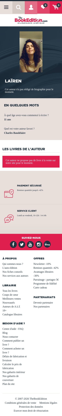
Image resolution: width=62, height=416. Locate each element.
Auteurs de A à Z (11, 306)
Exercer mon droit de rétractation (31, 410)
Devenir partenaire (43, 302)
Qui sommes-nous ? (12, 264)
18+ (4, 310)
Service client (27, 211)
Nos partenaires (42, 306)
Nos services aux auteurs (15, 275)
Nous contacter (10, 336)
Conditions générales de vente (20, 402)
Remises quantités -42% (46, 267)
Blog (4, 332)
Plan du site (8, 384)
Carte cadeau (40, 287)
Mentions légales (48, 402)
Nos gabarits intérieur (13, 372)
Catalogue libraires (12, 314)
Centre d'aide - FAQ (12, 328)
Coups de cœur (10, 294)
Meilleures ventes (11, 298)
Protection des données (31, 406)
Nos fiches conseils (12, 271)
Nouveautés (8, 302)
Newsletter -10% (42, 264)
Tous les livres (9, 290)
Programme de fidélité (45, 283)
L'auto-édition (9, 267)
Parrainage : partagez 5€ (46, 279)
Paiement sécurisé (29, 185)
